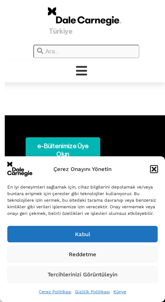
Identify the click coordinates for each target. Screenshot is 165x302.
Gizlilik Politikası (92, 291)
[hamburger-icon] (82, 71)
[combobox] (86, 51)
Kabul (82, 234)
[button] (154, 169)
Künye (119, 291)
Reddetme (82, 254)
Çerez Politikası (55, 291)
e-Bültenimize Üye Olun (63, 150)
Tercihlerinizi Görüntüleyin (82, 274)
